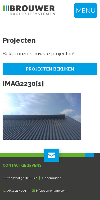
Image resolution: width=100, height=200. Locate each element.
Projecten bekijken (50, 69)
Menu (86, 10)
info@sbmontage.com (51, 190)
